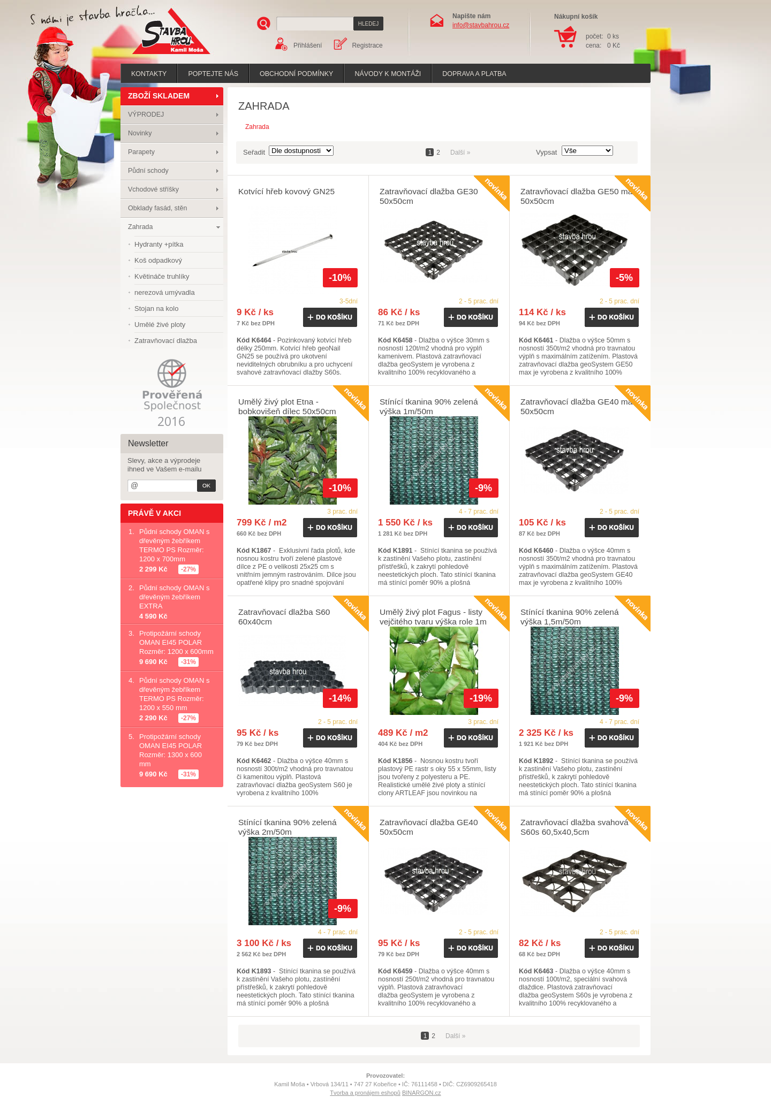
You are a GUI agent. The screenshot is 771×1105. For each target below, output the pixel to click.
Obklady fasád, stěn (157, 208)
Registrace (367, 45)
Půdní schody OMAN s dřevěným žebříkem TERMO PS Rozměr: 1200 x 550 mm (174, 694)
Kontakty (149, 74)
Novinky (140, 133)
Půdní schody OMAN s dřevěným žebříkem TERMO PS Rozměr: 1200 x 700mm (174, 545)
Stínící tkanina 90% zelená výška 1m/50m (429, 406)
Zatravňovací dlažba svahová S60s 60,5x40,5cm (574, 827)
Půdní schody (148, 170)
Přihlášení (307, 45)
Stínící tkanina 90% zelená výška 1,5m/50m (569, 616)
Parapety (141, 152)
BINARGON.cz (421, 1092)
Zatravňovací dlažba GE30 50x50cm (429, 196)
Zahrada (140, 227)
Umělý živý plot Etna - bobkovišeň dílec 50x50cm (287, 406)
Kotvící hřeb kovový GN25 (286, 191)
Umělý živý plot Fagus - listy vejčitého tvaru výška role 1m (433, 616)
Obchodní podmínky (296, 74)
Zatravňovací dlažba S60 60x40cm (284, 616)
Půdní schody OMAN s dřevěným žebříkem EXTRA (174, 597)
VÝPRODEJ (146, 114)
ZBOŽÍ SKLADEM (159, 96)
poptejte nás (213, 74)
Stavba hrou (155, 55)
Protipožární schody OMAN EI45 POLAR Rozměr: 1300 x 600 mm (170, 750)
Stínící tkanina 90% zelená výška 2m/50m (287, 827)
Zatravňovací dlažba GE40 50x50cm (429, 827)
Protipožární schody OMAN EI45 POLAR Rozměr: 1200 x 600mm (176, 642)
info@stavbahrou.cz (480, 25)
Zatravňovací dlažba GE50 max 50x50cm (578, 196)
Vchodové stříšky (153, 189)
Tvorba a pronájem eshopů (365, 1092)
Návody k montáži (387, 74)
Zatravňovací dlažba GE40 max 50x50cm (578, 406)
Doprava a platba (474, 74)
